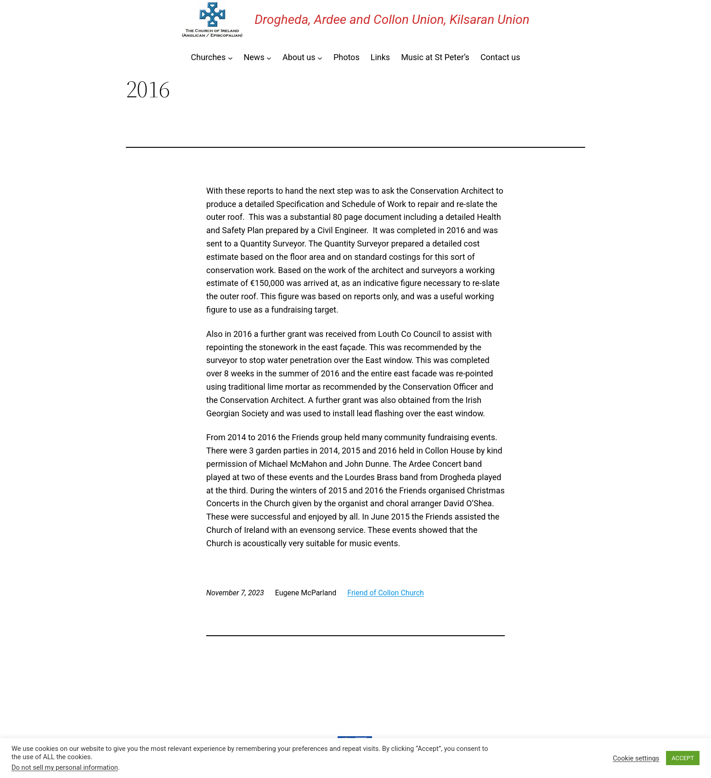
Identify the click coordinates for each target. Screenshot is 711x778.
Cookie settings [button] (636, 758)
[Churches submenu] (230, 57)
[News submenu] (268, 57)
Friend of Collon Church (385, 592)
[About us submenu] (319, 57)
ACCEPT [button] (683, 758)
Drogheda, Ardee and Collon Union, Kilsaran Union (392, 19)
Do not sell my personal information (64, 767)
